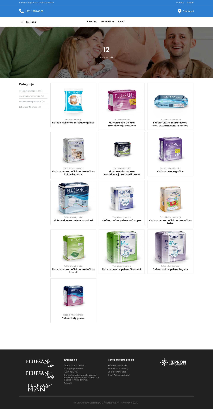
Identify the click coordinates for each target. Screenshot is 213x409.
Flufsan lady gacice (73, 318)
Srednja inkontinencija (170, 168)
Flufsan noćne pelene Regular (170, 269)
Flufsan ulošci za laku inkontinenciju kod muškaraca (122, 173)
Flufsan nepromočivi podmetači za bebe (170, 222)
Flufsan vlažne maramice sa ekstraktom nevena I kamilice (170, 124)
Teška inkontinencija (73, 217)
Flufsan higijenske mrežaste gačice (73, 122)
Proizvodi (107, 21)
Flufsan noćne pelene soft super (121, 220)
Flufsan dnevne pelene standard (73, 220)
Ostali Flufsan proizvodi (170, 119)
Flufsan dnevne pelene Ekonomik (121, 269)
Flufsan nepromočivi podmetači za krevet (73, 271)
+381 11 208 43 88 (34, 11)
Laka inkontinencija (73, 119)
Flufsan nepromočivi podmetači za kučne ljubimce (73, 173)
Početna (91, 21)
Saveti (121, 21)
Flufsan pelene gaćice (170, 171)
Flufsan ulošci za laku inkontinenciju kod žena (122, 124)
